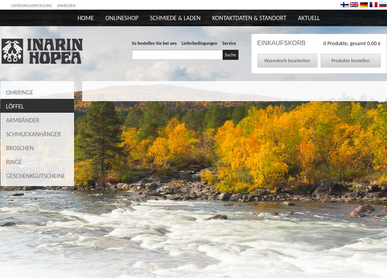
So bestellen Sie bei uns (154, 43)
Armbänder (22, 120)
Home (86, 18)
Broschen (20, 148)
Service (229, 43)
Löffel (15, 106)
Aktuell (309, 18)
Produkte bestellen (350, 60)
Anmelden (66, 5)
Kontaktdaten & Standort (249, 18)
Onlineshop (122, 18)
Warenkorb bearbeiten (287, 60)
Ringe (14, 162)
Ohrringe (19, 92)
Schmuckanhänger (33, 134)
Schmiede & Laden (175, 18)
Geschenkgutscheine (35, 176)
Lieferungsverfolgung (31, 5)
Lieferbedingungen (200, 43)
